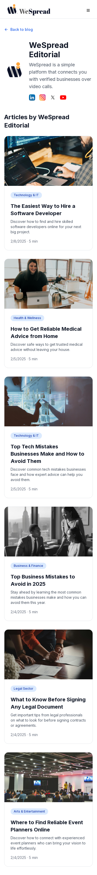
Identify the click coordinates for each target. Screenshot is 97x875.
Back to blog (18, 29)
